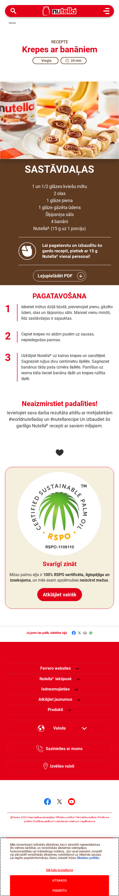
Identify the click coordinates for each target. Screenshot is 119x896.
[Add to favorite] (59, 452)
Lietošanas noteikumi (67, 821)
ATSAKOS (59, 880)
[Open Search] (14, 11)
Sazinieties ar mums (64, 748)
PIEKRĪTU (59, 890)
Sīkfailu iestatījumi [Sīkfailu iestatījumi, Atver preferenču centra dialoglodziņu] (59, 870)
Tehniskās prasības (86, 817)
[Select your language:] (59, 728)
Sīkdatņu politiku (88, 858)
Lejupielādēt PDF (55, 275)
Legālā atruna (87, 821)
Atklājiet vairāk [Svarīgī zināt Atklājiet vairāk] (59, 589)
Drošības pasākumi (43, 821)
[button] (77, 668)
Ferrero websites (55, 668)
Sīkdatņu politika (65, 817)
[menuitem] (56, 679)
